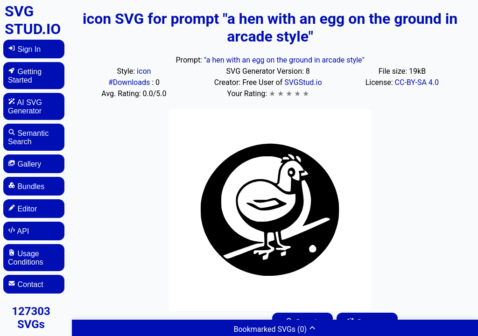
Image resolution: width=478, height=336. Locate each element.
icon (144, 71)
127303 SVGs (31, 318)
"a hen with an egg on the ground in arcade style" (284, 60)
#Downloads (130, 82)
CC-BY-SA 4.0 (417, 82)
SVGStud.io (303, 82)
